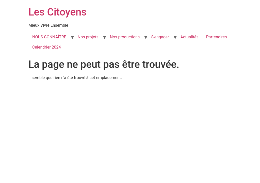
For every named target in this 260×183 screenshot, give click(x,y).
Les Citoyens (57, 12)
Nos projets (88, 37)
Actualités (190, 37)
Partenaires (216, 37)
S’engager (160, 37)
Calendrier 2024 (46, 47)
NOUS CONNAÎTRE (49, 37)
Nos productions (125, 37)
